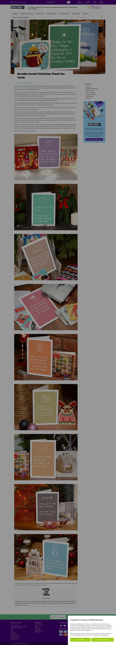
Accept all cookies (103, 639)
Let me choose (80, 639)
